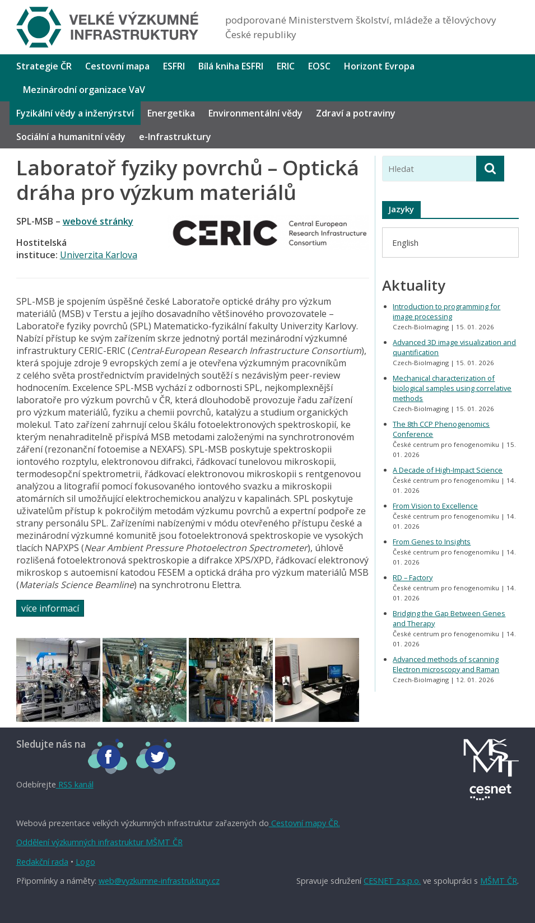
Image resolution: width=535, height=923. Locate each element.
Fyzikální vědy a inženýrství (75, 113)
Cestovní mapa (117, 66)
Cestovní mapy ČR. (304, 823)
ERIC (286, 66)
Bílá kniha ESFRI (230, 66)
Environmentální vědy (255, 113)
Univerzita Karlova (98, 255)
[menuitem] (405, 242)
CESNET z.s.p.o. (392, 880)
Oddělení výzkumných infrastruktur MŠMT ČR (99, 842)
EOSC (319, 66)
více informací (50, 608)
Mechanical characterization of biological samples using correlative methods (452, 388)
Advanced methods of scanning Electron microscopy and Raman (446, 664)
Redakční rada (42, 861)
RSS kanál (75, 784)
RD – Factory (412, 577)
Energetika (171, 113)
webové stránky (98, 221)
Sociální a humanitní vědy (70, 136)
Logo (85, 861)
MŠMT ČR (498, 880)
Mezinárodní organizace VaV (84, 89)
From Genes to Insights (432, 542)
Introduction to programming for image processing (446, 311)
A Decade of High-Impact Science (448, 470)
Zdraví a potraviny (356, 113)
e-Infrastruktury (175, 136)
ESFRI (174, 66)
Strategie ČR (44, 66)
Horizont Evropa (379, 66)
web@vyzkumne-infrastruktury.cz (159, 880)
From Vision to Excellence (435, 506)
